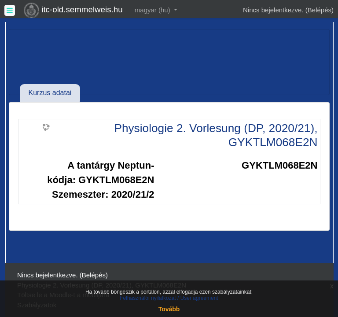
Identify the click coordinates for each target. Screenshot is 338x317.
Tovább (169, 309)
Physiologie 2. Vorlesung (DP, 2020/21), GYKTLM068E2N (215, 135)
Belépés (319, 10)
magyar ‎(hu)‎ (153, 10)
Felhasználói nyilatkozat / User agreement (169, 298)
